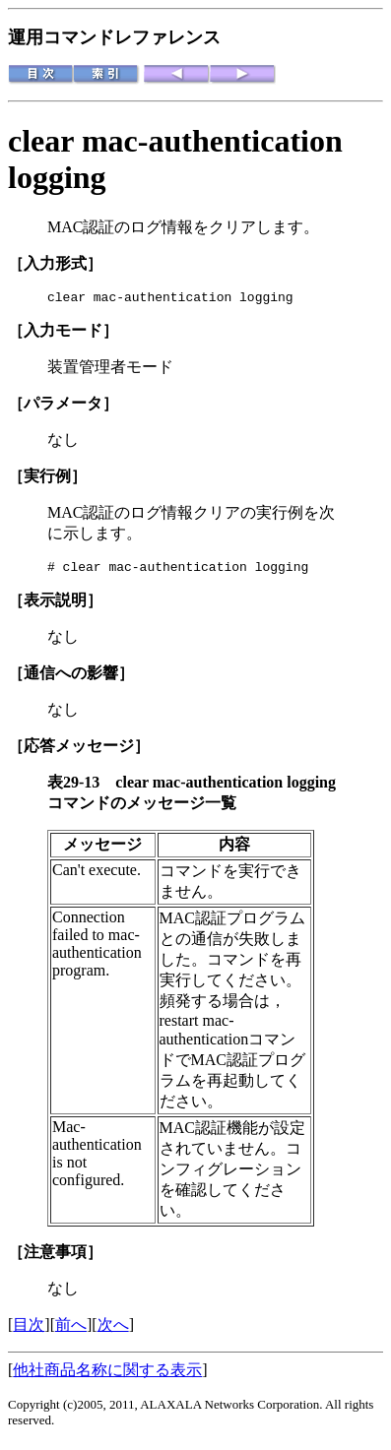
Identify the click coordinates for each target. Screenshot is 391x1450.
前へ (71, 1330)
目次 (28, 1330)
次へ (113, 1330)
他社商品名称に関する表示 (107, 1375)
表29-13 (81, 788)
